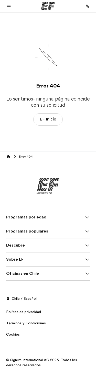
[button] (8, 6)
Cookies (13, 334)
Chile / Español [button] (21, 298)
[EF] (48, 6)
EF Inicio (48, 119)
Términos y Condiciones (26, 323)
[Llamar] (88, 6)
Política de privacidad (23, 312)
